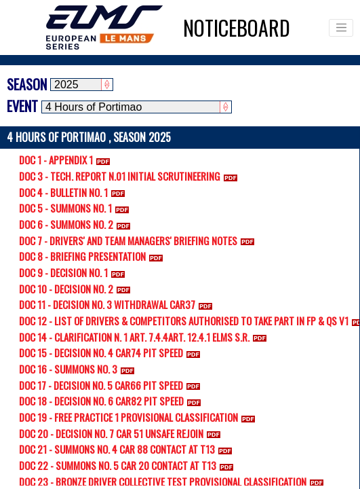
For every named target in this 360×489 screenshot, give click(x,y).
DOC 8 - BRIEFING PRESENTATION (93, 256)
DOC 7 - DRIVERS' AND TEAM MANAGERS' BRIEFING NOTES (139, 240)
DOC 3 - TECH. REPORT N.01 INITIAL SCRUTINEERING (131, 175)
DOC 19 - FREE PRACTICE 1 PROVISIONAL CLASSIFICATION (139, 417)
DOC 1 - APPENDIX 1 (67, 159)
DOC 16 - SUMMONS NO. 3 (79, 368)
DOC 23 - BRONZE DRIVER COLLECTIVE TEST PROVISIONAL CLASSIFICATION (174, 481)
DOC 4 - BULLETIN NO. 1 (74, 192)
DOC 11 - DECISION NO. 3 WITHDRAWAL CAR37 (118, 304)
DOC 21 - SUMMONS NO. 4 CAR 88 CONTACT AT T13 (128, 448)
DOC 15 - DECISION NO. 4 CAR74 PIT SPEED (112, 352)
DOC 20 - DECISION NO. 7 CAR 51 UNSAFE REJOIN (122, 433)
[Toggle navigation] (341, 28)
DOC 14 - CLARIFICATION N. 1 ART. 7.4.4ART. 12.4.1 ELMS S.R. (145, 336)
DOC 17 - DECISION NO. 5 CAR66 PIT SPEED (112, 385)
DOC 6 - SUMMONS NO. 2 (77, 224)
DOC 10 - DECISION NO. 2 (77, 288)
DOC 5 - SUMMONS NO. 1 (76, 207)
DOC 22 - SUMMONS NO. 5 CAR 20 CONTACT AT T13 (129, 465)
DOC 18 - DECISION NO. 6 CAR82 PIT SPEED (112, 400)
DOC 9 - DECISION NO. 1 (74, 272)
